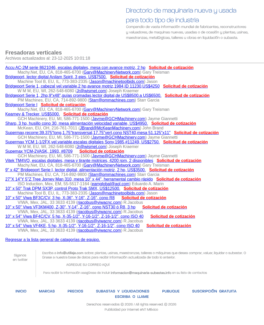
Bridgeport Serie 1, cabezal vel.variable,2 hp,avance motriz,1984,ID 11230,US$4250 (82, 86)
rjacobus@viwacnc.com (99, 202)
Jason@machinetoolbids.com (117, 81)
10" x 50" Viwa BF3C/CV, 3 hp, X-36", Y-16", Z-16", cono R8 (59, 198)
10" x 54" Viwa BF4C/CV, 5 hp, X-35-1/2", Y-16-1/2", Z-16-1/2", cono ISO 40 (74, 216)
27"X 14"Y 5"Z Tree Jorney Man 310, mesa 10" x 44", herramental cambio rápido (79, 179)
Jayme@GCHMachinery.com (118, 119)
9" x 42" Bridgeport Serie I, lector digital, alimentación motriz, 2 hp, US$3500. (75, 170)
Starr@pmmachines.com (112, 100)
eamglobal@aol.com (110, 184)
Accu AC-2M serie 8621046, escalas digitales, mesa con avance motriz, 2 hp (75, 67)
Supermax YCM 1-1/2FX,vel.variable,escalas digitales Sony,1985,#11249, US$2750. (82, 142)
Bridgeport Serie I (21, 105)
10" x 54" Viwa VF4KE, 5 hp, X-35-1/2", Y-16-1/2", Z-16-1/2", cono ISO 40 (72, 225)
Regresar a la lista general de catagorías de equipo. (52, 239)
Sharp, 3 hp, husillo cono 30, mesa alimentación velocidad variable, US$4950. (76, 123)
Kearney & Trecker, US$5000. (32, 114)
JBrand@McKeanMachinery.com (110, 128)
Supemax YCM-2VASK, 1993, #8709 (38, 151)
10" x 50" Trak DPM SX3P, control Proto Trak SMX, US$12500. (62, 188)
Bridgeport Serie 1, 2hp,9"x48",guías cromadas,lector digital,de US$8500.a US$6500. (83, 95)
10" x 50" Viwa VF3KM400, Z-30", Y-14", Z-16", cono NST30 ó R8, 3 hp (70, 207)
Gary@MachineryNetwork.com (112, 72)
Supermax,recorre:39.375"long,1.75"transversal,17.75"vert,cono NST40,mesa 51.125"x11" (87, 132)
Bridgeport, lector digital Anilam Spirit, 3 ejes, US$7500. (55, 77)
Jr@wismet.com (91, 91)
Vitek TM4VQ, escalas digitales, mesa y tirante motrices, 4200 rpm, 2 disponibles (79, 160)
